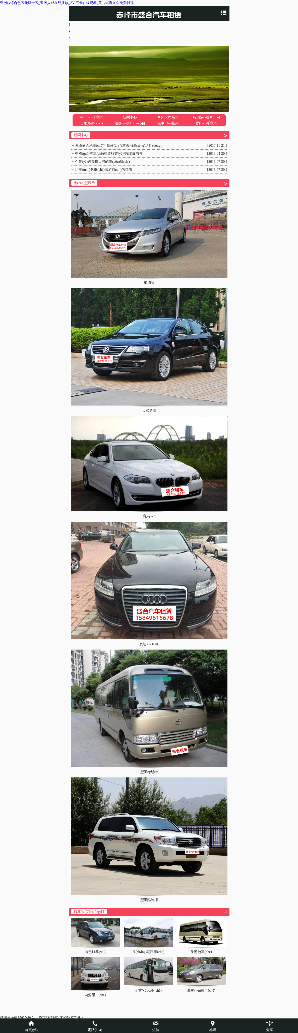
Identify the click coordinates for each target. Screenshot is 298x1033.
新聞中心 (130, 117)
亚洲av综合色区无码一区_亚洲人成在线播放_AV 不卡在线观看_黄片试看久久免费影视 (67, 3)
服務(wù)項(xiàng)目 (129, 123)
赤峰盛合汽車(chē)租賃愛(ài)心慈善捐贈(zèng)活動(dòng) (151, 145)
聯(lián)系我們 (206, 123)
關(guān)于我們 (91, 117)
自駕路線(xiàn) (91, 123)
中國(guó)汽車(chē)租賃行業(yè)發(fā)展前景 (151, 153)
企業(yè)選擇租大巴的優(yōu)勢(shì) (151, 162)
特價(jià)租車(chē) (206, 117)
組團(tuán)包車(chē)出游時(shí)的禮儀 (151, 170)
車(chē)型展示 (168, 117)
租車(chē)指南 (168, 123)
